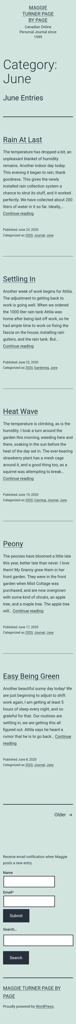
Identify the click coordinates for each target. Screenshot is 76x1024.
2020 (29, 235)
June (50, 235)
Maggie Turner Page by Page (38, 14)
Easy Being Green (31, 676)
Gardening (41, 368)
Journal (39, 235)
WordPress (45, 1006)
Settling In (19, 279)
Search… (10, 929)
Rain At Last (22, 140)
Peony (13, 544)
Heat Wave (20, 411)
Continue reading (18, 213)
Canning (40, 500)
